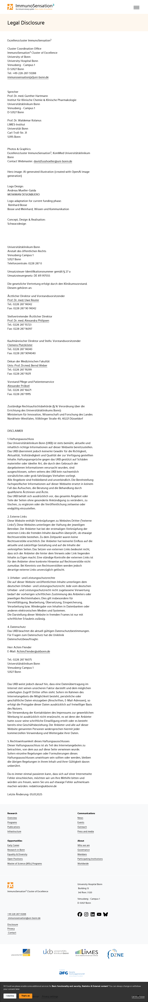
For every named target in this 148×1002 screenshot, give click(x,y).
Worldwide (83, 863)
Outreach (82, 827)
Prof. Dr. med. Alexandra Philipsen (28, 320)
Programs (12, 822)
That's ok (25, 996)
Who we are (84, 845)
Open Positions (15, 859)
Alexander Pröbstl (18, 386)
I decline (10, 996)
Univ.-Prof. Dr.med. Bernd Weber (27, 365)
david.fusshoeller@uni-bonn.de (53, 161)
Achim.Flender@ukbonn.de (33, 651)
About (81, 841)
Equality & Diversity (17, 854)
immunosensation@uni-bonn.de (23, 918)
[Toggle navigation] (136, 7)
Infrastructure (14, 831)
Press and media (86, 831)
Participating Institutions (90, 859)
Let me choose (138, 997)
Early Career (13, 845)
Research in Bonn (16, 850)
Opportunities (14, 841)
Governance (84, 850)
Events (81, 822)
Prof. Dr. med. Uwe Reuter (23, 300)
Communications (86, 813)
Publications (13, 827)
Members (82, 854)
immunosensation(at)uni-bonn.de (28, 77)
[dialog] (74, 992)
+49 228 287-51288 (16, 914)
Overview (12, 818)
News (80, 818)
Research (12, 813)
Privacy (11, 928)
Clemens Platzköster (20, 345)
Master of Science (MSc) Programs (24, 863)
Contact (11, 933)
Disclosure (12, 924)
